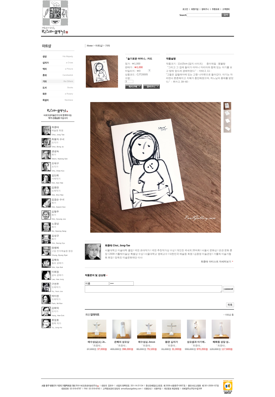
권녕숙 (55, 151)
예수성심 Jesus (146, 342)
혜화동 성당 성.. (221, 342)
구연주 (55, 283)
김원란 (55, 187)
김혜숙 (55, 259)
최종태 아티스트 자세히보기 (216, 261)
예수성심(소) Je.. (97, 342)
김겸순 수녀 (58, 199)
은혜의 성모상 (121, 342)
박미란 (55, 296)
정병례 (55, 247)
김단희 (55, 175)
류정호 (55, 320)
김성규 (55, 235)
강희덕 (55, 308)
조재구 (55, 163)
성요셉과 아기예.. (196, 342)
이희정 (55, 271)
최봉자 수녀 (58, 139)
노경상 (55, 223)
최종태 (55, 127)
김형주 (55, 211)
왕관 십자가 (171, 342)
